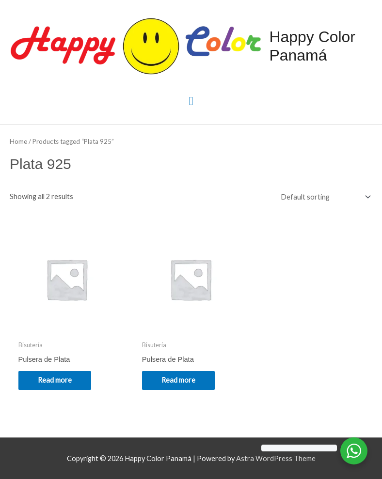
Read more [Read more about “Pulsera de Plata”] (55, 380)
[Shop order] (323, 196)
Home (18, 141)
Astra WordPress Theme (276, 458)
